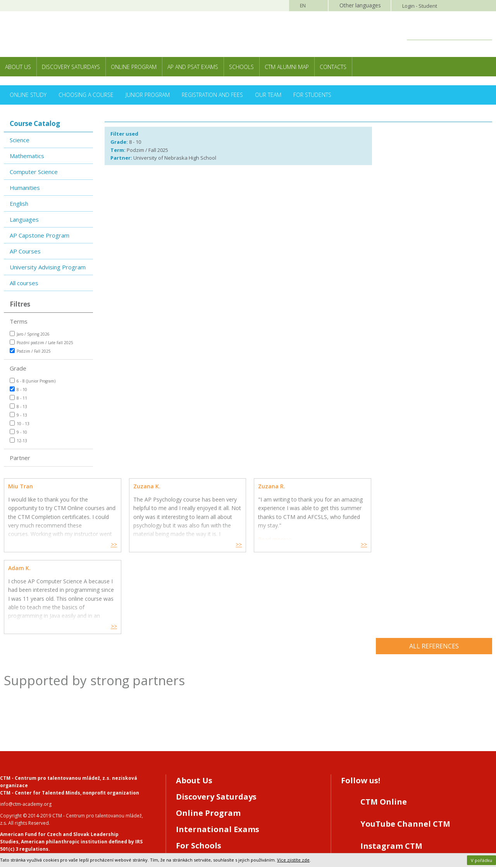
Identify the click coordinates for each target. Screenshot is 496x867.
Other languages (360, 5)
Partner (20, 458)
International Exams (217, 747)
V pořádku (481, 860)
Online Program (134, 67)
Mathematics (27, 156)
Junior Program (148, 94)
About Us (18, 67)
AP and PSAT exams (192, 67)
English (19, 203)
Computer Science (34, 172)
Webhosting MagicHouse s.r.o (32, 836)
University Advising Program (48, 267)
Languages (24, 219)
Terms (19, 321)
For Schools (198, 763)
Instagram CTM (391, 764)
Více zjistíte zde (293, 860)
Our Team (268, 94)
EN (303, 5)
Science (19, 140)
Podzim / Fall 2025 (30, 351)
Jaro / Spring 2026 (30, 334)
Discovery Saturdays (71, 67)
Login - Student (419, 5)
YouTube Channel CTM (405, 742)
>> (113, 544)
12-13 (18, 440)
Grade (18, 368)
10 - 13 (19, 423)
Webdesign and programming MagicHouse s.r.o (52, 829)
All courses (24, 283)
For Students (312, 94)
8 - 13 (18, 406)
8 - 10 (18, 389)
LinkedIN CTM (388, 786)
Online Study (28, 94)
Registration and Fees (212, 94)
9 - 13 (18, 415)
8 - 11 (18, 398)
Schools (241, 67)
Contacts (333, 67)
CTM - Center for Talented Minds (40, 711)
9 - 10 (18, 432)
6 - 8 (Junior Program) (32, 381)
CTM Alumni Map (287, 67)
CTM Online (383, 720)
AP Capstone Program (39, 235)
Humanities (25, 187)
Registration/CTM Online (226, 780)
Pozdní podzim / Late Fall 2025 (41, 342)
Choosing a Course (86, 94)
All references (434, 564)
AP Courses (25, 251)
